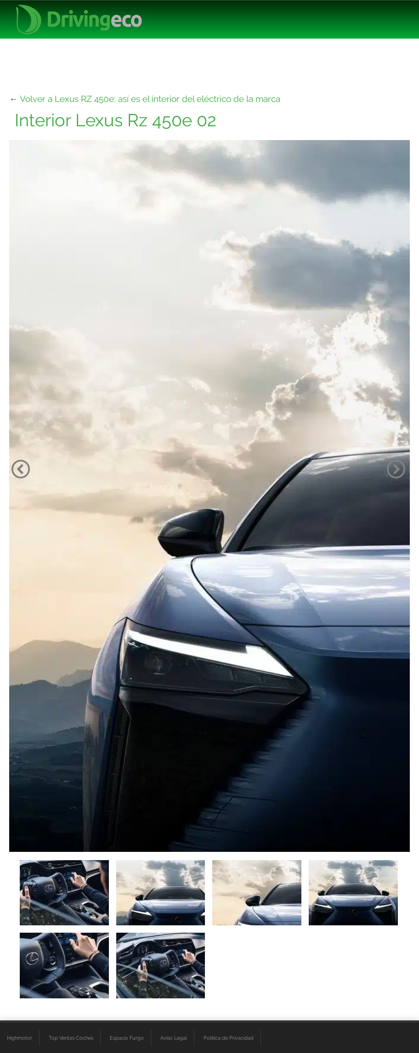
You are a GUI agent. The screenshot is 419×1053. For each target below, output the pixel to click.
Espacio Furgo (127, 1038)
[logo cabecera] (79, 19)
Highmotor (19, 1038)
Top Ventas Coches (71, 1038)
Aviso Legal (173, 1038)
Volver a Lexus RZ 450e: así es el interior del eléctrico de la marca (150, 99)
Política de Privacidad (229, 1038)
